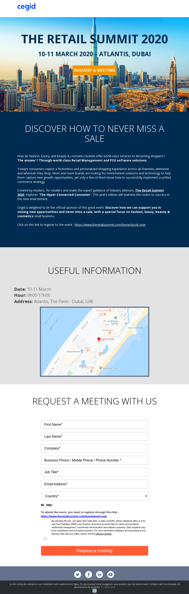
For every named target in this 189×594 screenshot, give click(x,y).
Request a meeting (94, 70)
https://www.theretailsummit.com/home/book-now (110, 225)
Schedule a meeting (53, 504)
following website (103, 534)
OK (94, 590)
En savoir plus (108, 587)
